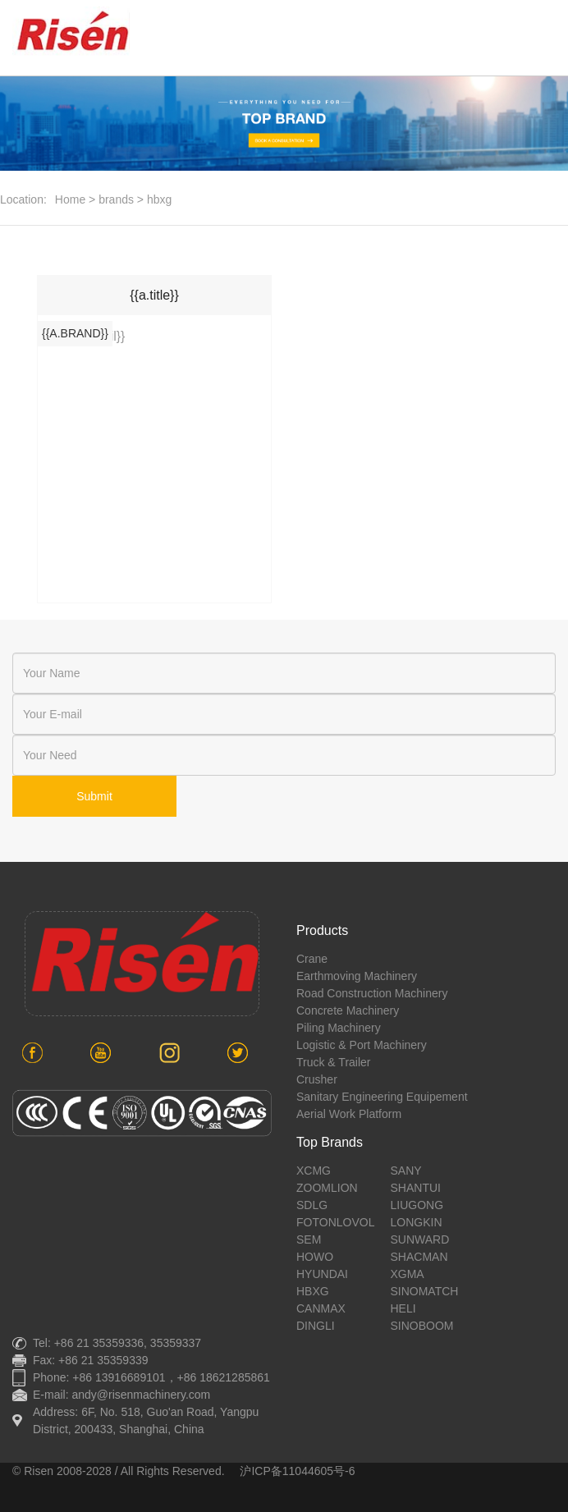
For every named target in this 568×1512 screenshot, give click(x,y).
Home (70, 199)
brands (116, 199)
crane (312, 958)
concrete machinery (347, 1010)
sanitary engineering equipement (382, 1096)
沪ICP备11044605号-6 (297, 1471)
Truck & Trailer (333, 1062)
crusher (316, 1079)
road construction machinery (371, 993)
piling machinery (338, 1027)
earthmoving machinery (356, 976)
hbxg (159, 199)
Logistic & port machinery (361, 1045)
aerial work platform (348, 1113)
